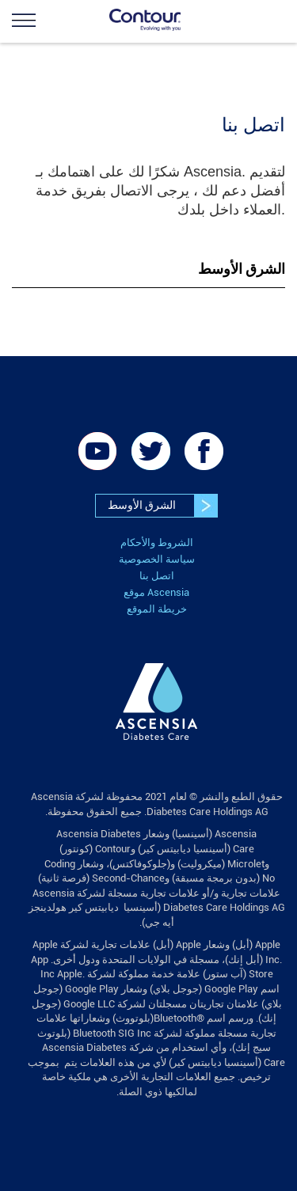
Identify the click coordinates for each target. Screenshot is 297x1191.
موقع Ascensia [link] (156, 592)
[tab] (148, 269)
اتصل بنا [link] (156, 576)
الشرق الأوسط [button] (241, 268)
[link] (47, 20)
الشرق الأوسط (162, 506)
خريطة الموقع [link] (157, 609)
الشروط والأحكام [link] (156, 542)
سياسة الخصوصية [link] (157, 559)
